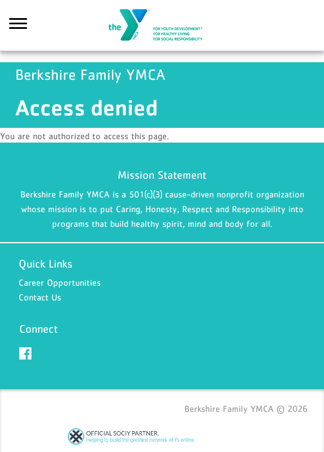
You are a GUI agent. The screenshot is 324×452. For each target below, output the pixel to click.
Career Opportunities (60, 282)
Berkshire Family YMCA (162, 25)
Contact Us (40, 297)
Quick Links (45, 263)
